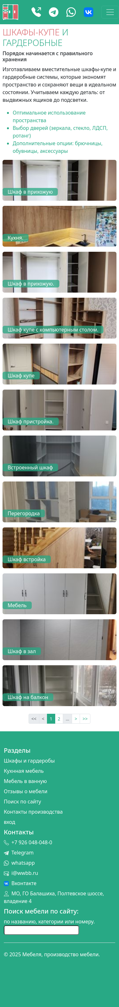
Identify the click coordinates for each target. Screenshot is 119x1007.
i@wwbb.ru (21, 872)
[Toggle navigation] (110, 12)
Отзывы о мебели (25, 791)
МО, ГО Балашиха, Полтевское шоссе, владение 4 (54, 897)
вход (9, 821)
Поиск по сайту (22, 801)
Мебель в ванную (25, 781)
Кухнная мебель (24, 770)
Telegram (19, 852)
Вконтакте (20, 883)
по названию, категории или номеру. (49, 921)
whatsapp (19, 862)
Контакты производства (33, 811)
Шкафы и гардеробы (29, 760)
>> (85, 719)
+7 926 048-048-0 (28, 842)
